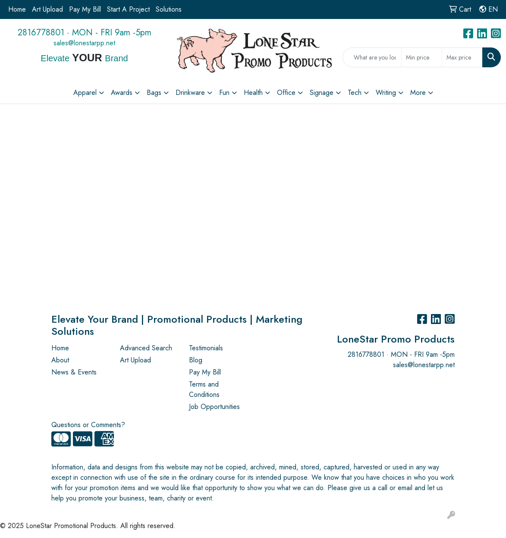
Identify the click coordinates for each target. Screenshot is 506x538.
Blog (195, 360)
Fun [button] (224, 93)
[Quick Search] (372, 57)
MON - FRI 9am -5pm (111, 32)
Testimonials (206, 348)
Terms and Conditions (204, 389)
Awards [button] (121, 93)
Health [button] (253, 93)
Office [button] (286, 93)
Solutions (169, 9)
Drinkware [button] (190, 93)
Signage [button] (321, 93)
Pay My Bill (85, 9)
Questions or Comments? (88, 425)
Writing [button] (386, 93)
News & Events (74, 372)
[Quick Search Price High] (462, 57)
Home (17, 9)
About (60, 360)
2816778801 (41, 32)
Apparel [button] (85, 93)
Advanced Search (146, 348)
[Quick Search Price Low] (421, 57)
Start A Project (128, 9)
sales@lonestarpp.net (84, 43)
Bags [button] (154, 93)
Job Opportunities (214, 407)
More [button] (418, 93)
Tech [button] (354, 93)
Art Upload (47, 9)
